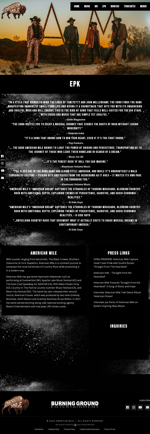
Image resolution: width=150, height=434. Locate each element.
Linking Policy (53, 429)
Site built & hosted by (75, 424)
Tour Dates (129, 6)
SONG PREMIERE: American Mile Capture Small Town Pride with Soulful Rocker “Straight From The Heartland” (116, 263)
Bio (96, 6)
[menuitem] (77, 6)
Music (87, 6)
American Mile (65, 421)
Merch (143, 6)
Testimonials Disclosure (89, 429)
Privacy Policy (69, 429)
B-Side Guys (76, 202)
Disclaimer (39, 429)
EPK (104, 6)
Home (76, 6)
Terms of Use (109, 429)
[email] (2, 177)
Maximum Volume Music (76, 166)
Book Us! (115, 6)
